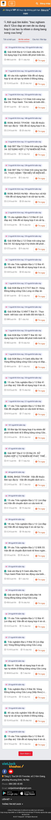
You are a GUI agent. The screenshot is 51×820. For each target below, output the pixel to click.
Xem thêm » (25, 754)
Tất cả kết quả (9, 39)
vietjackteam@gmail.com (19, 788)
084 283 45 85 (16, 784)
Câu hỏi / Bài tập (39, 39)
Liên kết (7, 799)
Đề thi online (23, 39)
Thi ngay (40, 60)
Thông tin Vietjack (12, 804)
